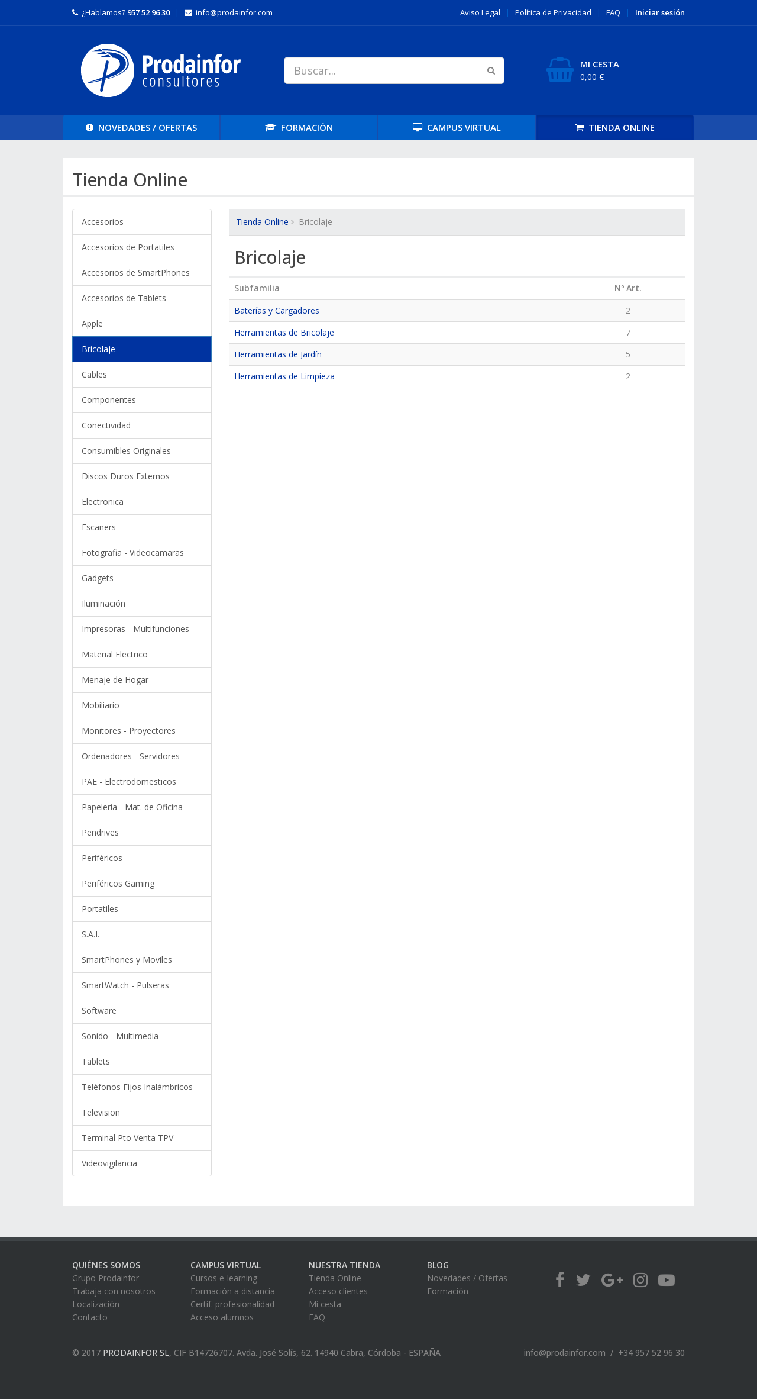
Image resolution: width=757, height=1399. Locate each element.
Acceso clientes (338, 1291)
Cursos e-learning (223, 1278)
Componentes (109, 399)
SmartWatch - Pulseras (125, 985)
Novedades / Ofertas (467, 1278)
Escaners (99, 527)
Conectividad (106, 425)
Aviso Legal (480, 12)
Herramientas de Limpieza (284, 376)
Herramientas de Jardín (278, 354)
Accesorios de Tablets (124, 298)
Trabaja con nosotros (114, 1291)
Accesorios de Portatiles (128, 247)
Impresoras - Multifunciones (135, 628)
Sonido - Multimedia (120, 1036)
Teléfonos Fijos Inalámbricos (137, 1086)
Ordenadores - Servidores (131, 756)
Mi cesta (325, 1304)
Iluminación (103, 603)
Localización (95, 1304)
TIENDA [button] (615, 127)
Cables (94, 374)
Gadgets (98, 578)
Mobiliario (100, 705)
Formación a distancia (232, 1291)
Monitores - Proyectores (129, 730)
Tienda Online (262, 221)
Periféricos (102, 857)
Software (99, 1010)
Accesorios (103, 221)
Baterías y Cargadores (276, 310)
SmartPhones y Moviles (127, 959)
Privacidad (553, 12)
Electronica (103, 501)
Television (101, 1112)
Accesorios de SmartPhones (136, 272)
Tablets (96, 1061)
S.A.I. (90, 934)
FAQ (613, 12)
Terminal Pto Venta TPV (127, 1137)
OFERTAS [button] (141, 127)
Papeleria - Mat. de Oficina (132, 807)
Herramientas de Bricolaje (284, 332)
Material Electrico (115, 654)
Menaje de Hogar (115, 679)
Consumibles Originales (126, 450)
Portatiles (100, 908)
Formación (447, 1291)
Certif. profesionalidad (232, 1304)
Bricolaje (98, 348)
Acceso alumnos (222, 1317)
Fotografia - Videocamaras (133, 552)
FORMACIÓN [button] (299, 127)
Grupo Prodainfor (105, 1278)
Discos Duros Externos (126, 476)
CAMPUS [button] (457, 127)
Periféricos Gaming (118, 883)
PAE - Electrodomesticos (129, 781)
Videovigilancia (109, 1163)
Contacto (90, 1317)
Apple (92, 323)
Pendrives (100, 832)
